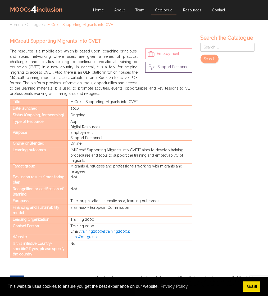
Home (98, 10)
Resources (192, 10)
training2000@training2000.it (105, 231)
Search (209, 59)
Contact (218, 10)
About (119, 10)
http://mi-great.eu (85, 237)
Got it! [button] (252, 286)
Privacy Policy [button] (174, 286)
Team (139, 10)
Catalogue (163, 10)
